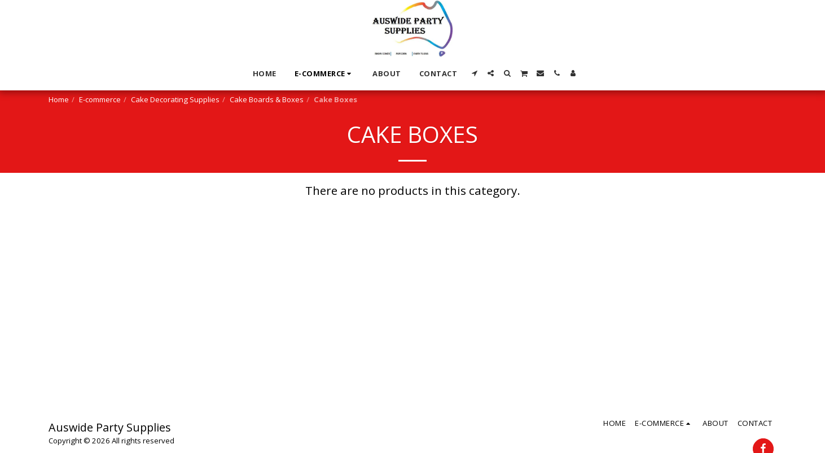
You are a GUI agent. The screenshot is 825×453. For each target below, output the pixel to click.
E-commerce (100, 99)
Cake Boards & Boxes (267, 99)
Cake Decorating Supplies (175, 99)
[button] (474, 73)
